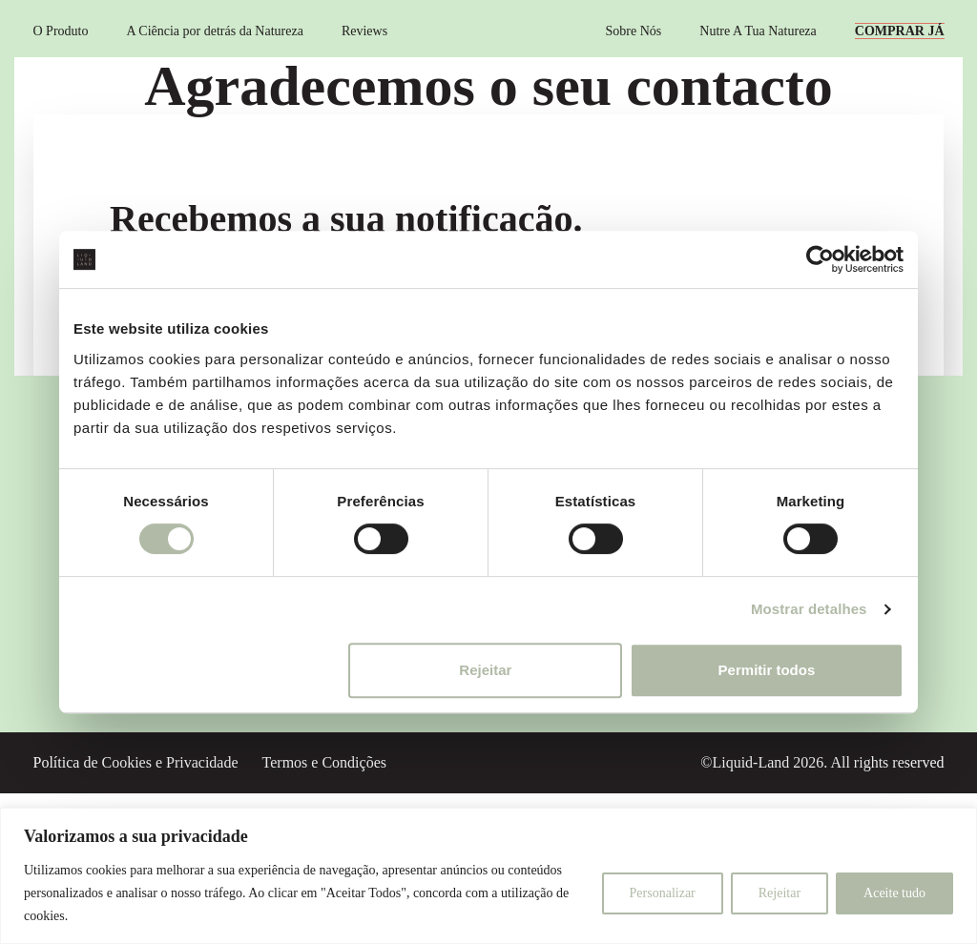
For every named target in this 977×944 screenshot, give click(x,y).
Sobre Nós (634, 31)
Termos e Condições (324, 762)
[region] (488, 876)
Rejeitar (485, 670)
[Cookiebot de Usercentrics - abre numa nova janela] (820, 259)
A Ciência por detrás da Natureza (214, 31)
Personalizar (663, 893)
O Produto (61, 31)
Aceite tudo (894, 893)
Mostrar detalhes (809, 609)
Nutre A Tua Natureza (757, 31)
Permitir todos (767, 670)
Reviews (364, 31)
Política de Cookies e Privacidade (136, 762)
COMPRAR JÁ (900, 31)
